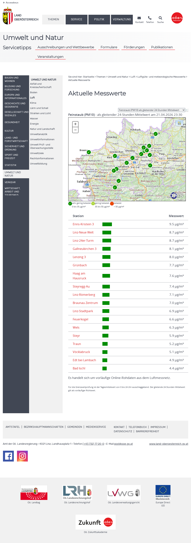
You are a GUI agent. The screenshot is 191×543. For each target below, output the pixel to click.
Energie (34, 124)
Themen (53, 19)
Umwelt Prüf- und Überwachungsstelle (41, 146)
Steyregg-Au (81, 286)
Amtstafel (13, 427)
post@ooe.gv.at (123, 444)
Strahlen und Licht (40, 113)
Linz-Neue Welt (84, 232)
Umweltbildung (38, 164)
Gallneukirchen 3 (85, 249)
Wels (76, 327)
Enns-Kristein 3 (83, 224)
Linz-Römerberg (84, 295)
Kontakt (119, 427)
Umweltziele (37, 153)
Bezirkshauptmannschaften (43, 427)
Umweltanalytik (38, 134)
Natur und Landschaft (42, 129)
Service (76, 19)
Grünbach (80, 265)
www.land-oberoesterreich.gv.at (168, 444)
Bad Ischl (79, 368)
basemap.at (89, 198)
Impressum (158, 427)
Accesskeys (11, 2)
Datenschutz (123, 431)
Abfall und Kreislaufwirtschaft (40, 86)
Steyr (76, 336)
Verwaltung (122, 19)
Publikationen (162, 47)
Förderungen (134, 47)
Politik (99, 19)
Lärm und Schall (39, 108)
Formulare (109, 47)
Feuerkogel (81, 319)
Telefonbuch (138, 427)
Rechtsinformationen (42, 158)
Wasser (34, 118)
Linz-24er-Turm (84, 240)
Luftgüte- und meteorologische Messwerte (161, 77)
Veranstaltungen (50, 57)
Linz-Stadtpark (83, 311)
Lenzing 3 (80, 257)
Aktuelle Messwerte (79, 80)
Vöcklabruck (81, 352)
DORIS (81, 198)
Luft (32, 98)
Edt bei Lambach (85, 360)
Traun (77, 344)
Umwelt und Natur (43, 80)
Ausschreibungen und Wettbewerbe (65, 47)
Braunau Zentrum (86, 303)
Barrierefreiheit (147, 431)
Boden (33, 92)
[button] (179, 123)
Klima (33, 103)
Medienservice (96, 427)
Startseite (88, 77)
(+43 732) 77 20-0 (93, 444)
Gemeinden (74, 427)
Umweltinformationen (42, 139)
